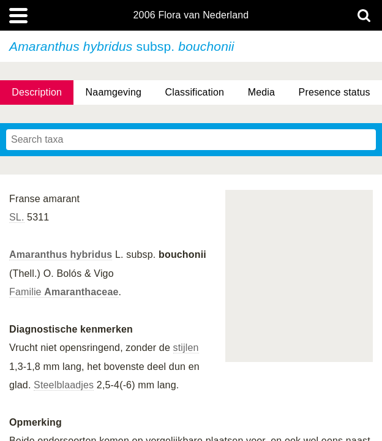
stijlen (186, 347)
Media (261, 92)
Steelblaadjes (64, 385)
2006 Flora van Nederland (191, 15)
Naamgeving (113, 92)
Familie (64, 292)
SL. (16, 217)
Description (37, 92)
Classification (195, 92)
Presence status (334, 92)
